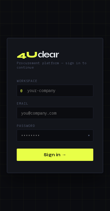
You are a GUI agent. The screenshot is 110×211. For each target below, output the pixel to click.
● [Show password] (89, 135)
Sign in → (55, 154)
